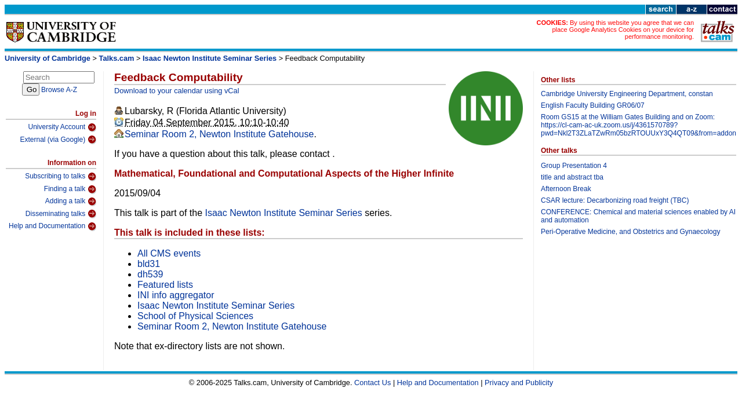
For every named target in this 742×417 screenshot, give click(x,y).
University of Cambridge (47, 58)
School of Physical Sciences (195, 316)
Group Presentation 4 (574, 166)
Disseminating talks (61, 213)
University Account (62, 127)
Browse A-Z (59, 90)
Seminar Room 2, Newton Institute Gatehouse (219, 134)
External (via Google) (58, 139)
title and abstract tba (572, 177)
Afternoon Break (566, 189)
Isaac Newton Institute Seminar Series (210, 58)
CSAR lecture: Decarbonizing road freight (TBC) (615, 200)
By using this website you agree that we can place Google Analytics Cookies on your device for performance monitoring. (623, 29)
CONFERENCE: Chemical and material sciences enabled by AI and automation (638, 216)
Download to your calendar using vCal (176, 90)
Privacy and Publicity (519, 382)
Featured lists (165, 285)
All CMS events (169, 253)
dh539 (150, 274)
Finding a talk (70, 189)
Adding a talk (70, 201)
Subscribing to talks (60, 176)
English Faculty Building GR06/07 (593, 105)
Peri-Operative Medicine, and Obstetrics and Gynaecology (631, 232)
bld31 (148, 264)
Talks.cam (116, 58)
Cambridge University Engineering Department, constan (627, 94)
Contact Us (372, 382)
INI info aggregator (175, 295)
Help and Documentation (52, 226)
